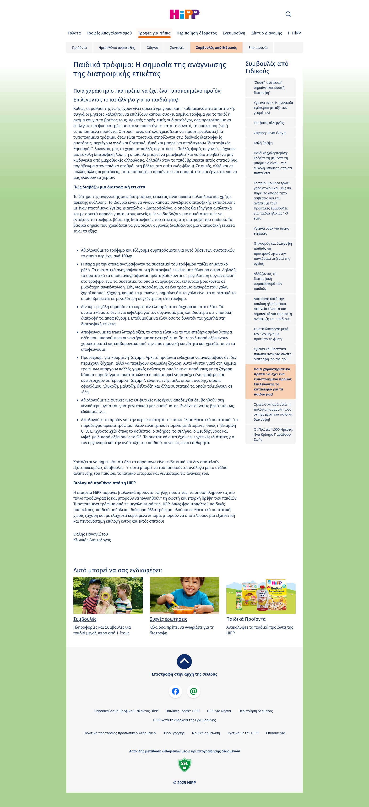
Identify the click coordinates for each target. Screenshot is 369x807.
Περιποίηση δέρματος (256, 711)
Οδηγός (152, 47)
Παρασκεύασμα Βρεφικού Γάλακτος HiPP (126, 711)
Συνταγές (177, 47)
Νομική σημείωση (206, 733)
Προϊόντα (79, 47)
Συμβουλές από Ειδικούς (216, 47)
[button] (288, 14)
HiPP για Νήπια (219, 711)
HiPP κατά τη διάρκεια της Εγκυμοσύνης (184, 720)
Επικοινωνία (258, 47)
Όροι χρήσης (174, 733)
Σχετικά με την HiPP (243, 733)
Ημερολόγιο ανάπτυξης (116, 47)
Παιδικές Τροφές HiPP (183, 711)
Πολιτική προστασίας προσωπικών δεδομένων (120, 733)
